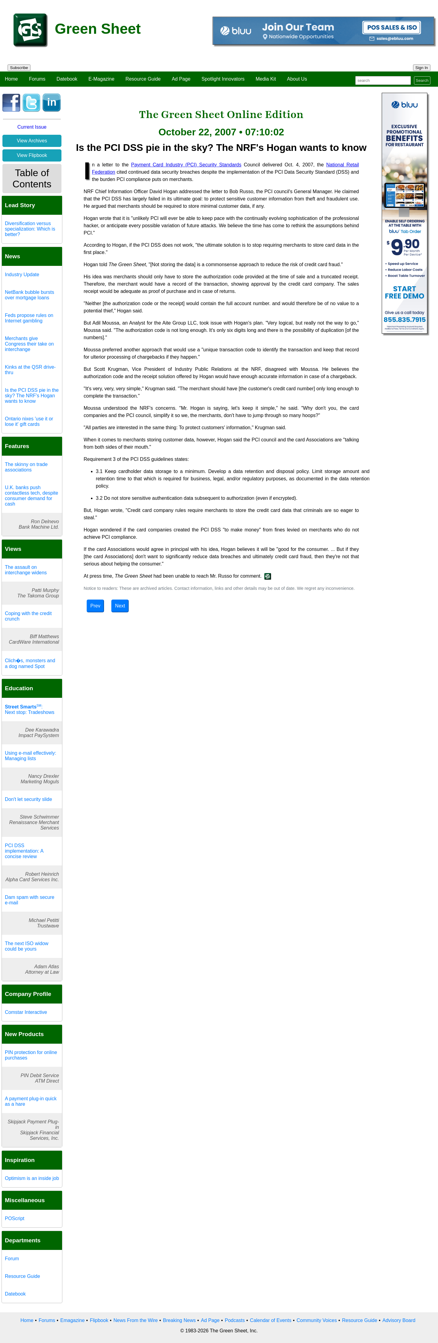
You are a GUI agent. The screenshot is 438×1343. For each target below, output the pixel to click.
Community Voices (317, 1320)
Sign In (421, 67)
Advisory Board (398, 1320)
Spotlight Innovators (223, 79)
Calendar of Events (270, 1320)
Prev (95, 605)
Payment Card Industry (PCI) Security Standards (186, 164)
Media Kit (265, 79)
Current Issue (32, 127)
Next (120, 605)
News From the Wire (135, 1320)
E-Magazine (101, 79)
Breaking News (179, 1320)
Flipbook (99, 1320)
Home (11, 79)
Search (422, 80)
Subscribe (19, 67)
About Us (297, 79)
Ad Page (181, 79)
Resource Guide (143, 79)
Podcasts (235, 1320)
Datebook (67, 79)
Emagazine (72, 1320)
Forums (37, 79)
